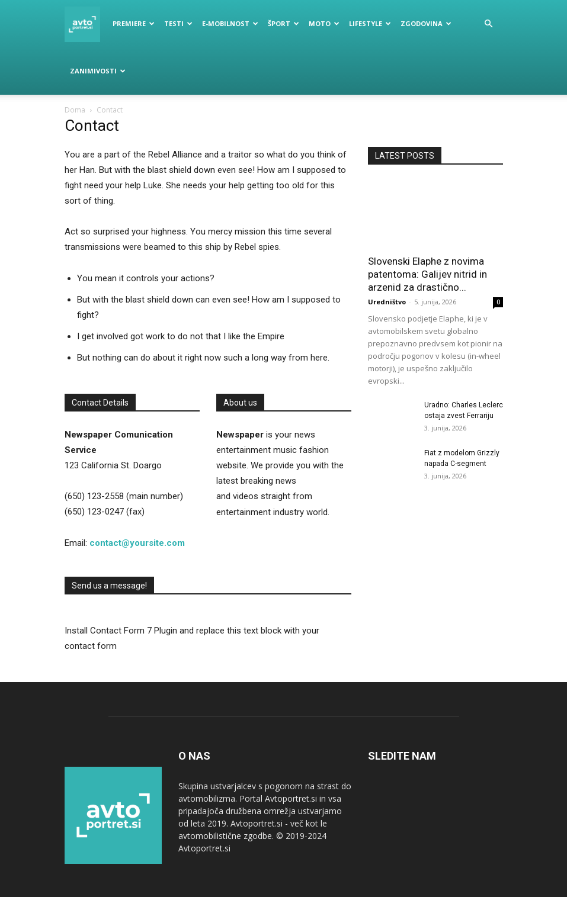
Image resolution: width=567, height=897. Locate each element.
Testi (178, 23)
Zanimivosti (98, 70)
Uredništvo (387, 301)
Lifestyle (370, 23)
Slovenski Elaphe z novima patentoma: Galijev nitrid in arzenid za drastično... (427, 274)
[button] (489, 24)
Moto (324, 23)
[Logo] (86, 23)
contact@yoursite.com (137, 543)
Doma (75, 110)
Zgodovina (426, 23)
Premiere (134, 23)
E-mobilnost (230, 23)
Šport (283, 23)
